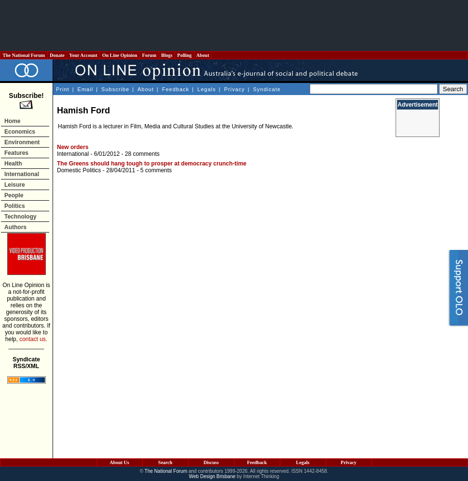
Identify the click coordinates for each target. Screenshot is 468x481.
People (13, 195)
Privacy (234, 89)
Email (86, 89)
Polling (184, 55)
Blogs (167, 55)
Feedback (175, 89)
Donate (57, 55)
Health (13, 163)
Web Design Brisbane (212, 476)
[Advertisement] (234, 25)
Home (12, 121)
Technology (20, 216)
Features (16, 153)
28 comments (142, 154)
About (202, 55)
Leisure (14, 184)
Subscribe (115, 89)
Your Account (83, 55)
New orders (72, 147)
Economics (19, 131)
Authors (15, 227)
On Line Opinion (119, 55)
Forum (149, 55)
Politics (14, 206)
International (21, 174)
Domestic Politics (79, 170)
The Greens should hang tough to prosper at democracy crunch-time (152, 163)
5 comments (156, 170)
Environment (22, 142)
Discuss (211, 462)
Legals (206, 89)
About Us (119, 462)
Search (165, 462)
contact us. (33, 339)
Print (62, 89)
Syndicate (267, 89)
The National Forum (23, 55)
